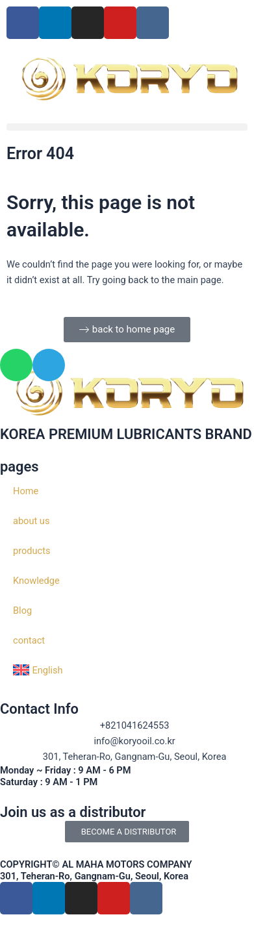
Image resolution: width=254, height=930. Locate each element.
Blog (22, 610)
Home (25, 491)
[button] (127, 127)
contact (29, 640)
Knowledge (36, 580)
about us (31, 521)
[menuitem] (127, 670)
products (31, 551)
